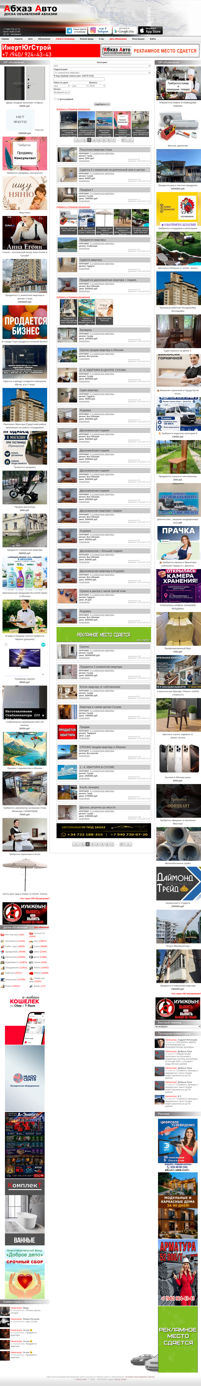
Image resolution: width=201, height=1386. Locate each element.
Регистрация (138, 39)
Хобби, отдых (15, 946)
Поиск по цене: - (71, 84)
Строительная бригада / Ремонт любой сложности (178, 691)
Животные (13, 973)
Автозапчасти (15, 941)
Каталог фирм (86, 39)
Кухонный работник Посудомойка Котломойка (178, 307)
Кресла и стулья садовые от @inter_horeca (178, 734)
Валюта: (97, 84)
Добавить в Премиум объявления (73, 109)
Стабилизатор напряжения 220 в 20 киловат (24, 721)
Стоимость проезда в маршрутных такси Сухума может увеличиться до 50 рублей (181, 1074)
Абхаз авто (81, 1379)
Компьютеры (15, 979)
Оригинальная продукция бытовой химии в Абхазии (24, 592)
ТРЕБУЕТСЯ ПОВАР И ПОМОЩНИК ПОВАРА (178, 102)
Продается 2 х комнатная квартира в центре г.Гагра (24, 295)
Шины (40, 952)
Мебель (41, 973)
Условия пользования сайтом (139, 1377)
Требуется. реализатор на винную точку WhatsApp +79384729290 (24, 807)
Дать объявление (118, 39)
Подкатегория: (61, 69)
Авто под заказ (14, 934)
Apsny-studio (120, 1379)
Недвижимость (16, 962)
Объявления (44, 39)
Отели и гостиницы (65, 39)
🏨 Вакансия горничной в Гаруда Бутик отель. (178, 390)
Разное (12, 986)
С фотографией (63, 99)
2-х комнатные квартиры (102, 153)
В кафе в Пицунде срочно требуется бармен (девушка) (24, 635)
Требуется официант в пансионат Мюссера (178, 820)
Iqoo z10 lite (31, 1321)
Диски (40, 957)
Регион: (62, 91)
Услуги (40, 946)
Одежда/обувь (15, 952)
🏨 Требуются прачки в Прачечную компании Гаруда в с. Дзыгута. (178, 562)
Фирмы (40, 986)
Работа (41, 967)
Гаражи (40, 962)
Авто (30, 39)
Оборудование (16, 967)
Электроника (15, 957)
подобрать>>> (102, 104)
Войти (153, 39)
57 (123, 140)
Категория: (102, 62)
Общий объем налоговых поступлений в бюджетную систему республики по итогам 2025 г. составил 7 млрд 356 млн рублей (181, 1059)
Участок (24, 130)
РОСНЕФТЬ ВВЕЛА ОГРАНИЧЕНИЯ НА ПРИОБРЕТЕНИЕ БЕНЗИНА (180, 1045)
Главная (5, 39)
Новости (19, 39)
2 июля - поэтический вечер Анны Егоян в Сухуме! (24, 252)
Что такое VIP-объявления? (35, 898)
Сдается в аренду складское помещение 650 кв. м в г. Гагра (24, 381)
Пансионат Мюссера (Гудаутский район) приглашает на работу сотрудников (24, 424)
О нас (101, 39)
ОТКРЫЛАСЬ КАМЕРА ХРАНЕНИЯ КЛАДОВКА (178, 605)
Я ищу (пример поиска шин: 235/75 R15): (74, 76)
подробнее (84, 161)
